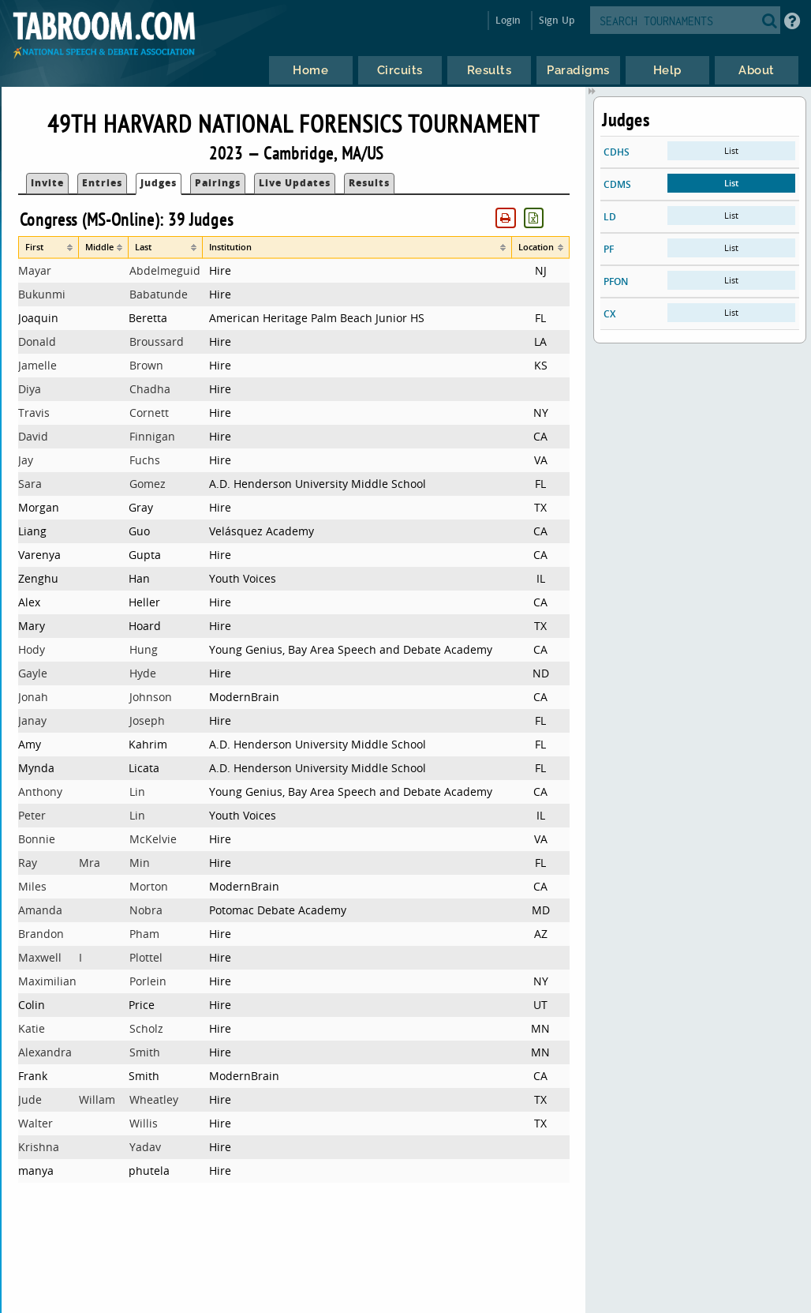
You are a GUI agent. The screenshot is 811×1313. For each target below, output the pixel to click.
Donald (37, 341)
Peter (32, 815)
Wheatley (153, 1099)
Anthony (40, 791)
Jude (30, 1099)
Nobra (146, 909)
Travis (34, 412)
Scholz (146, 1028)
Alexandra (45, 1052)
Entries (102, 182)
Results (369, 182)
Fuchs (144, 459)
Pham (144, 933)
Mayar (34, 270)
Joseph (147, 720)
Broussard (156, 341)
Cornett (149, 412)
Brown (146, 365)
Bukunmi (41, 294)
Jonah (33, 696)
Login (508, 20)
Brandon (41, 933)
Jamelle (37, 365)
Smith (144, 1052)
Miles (32, 886)
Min (139, 862)
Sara (30, 483)
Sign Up (556, 20)
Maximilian (47, 981)
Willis (143, 1123)
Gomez (147, 483)
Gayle (32, 673)
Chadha (149, 388)
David (33, 436)
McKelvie (153, 838)
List (731, 150)
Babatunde (158, 294)
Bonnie (36, 838)
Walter (35, 1123)
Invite (47, 182)
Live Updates (295, 182)
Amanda (40, 909)
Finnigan (152, 436)
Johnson (150, 696)
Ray (27, 862)
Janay (32, 720)
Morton (148, 886)
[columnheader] (48, 247)
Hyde (142, 673)
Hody (31, 649)
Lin (137, 791)
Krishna (38, 1146)
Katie (31, 1028)
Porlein (147, 981)
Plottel (146, 957)
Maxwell (40, 957)
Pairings (218, 182)
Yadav (145, 1146)
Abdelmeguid (164, 270)
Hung (143, 649)
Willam (97, 1099)
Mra (89, 862)
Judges (158, 182)
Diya (29, 388)
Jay (25, 459)
